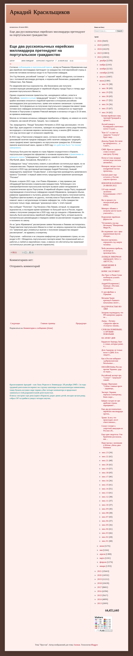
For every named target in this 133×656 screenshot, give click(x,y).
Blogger (94, 645)
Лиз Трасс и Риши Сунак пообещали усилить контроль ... (111, 277)
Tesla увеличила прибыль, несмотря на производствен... (112, 251)
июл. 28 (105, 96)
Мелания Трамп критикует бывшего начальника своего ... (110, 300)
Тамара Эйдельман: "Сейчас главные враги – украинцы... (111, 386)
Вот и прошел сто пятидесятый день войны (109, 202)
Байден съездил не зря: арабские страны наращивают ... (110, 403)
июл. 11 (105, 501)
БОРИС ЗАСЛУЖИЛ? (110, 271)
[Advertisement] (48, 356)
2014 (99, 599)
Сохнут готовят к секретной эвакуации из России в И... (112, 428)
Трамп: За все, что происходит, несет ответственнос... (109, 420)
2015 (99, 595)
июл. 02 (105, 537)
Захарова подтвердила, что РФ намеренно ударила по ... (112, 315)
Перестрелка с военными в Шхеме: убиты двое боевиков (111, 445)
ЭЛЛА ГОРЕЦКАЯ (27, 61)
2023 (99, 53)
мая (101, 550)
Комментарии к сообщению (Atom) (38, 328)
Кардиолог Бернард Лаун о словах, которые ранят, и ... (112, 344)
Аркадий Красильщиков (40, 12)
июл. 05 (105, 525)
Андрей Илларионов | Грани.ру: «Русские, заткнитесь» (110, 286)
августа (103, 77)
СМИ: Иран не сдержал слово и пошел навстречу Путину (111, 152)
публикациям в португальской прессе (35, 67)
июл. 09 (105, 509)
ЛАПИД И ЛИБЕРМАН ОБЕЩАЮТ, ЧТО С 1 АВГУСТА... (111, 259)
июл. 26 (105, 104)
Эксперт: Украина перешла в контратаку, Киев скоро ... (111, 394)
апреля (103, 554)
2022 (99, 57)
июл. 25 (105, 109)
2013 (99, 603)
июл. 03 (105, 533)
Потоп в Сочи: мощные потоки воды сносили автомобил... (111, 160)
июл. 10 (105, 505)
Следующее (15, 324)
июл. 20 (105, 465)
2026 (99, 41)
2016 (99, 591)
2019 (99, 579)
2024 (99, 49)
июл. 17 (105, 477)
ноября (103, 65)
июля (102, 81)
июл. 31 (105, 84)
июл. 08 (105, 513)
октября (103, 69)
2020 (99, 575)
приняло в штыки (28, 98)
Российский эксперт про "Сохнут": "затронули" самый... (111, 378)
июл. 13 (105, 493)
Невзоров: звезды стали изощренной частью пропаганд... (111, 168)
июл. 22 (105, 457)
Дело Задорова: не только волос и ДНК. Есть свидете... (111, 352)
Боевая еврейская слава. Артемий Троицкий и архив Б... (111, 118)
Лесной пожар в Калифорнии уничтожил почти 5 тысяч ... (112, 126)
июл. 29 (105, 92)
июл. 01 (105, 541)
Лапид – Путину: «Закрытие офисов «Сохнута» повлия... (110, 323)
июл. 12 (105, 497)
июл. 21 (105, 461)
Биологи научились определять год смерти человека (111, 242)
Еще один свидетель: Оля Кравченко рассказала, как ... (111, 437)
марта (102, 558)
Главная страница (48, 324)
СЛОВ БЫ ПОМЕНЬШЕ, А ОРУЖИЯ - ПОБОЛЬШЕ (111, 332)
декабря (103, 61)
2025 (99, 45)
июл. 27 (105, 100)
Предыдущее (81, 324)
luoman (77, 645)
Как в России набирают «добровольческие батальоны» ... (111, 361)
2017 (99, 587)
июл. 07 (105, 517)
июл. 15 (105, 485)
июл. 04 (105, 529)
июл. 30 (105, 88)
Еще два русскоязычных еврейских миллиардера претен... (112, 411)
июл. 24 (105, 113)
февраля (103, 562)
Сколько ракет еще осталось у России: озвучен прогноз (110, 177)
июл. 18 (105, 473)
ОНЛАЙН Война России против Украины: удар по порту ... (111, 369)
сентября (103, 73)
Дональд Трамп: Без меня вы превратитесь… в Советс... (111, 143)
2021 (99, 571)
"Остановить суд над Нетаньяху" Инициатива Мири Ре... (112, 225)
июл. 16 (105, 481)
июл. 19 (105, 469)
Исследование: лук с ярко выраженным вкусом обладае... (111, 234)
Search (119, 31)
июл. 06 (105, 521)
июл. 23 (105, 453)
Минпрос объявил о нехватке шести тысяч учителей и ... (111, 211)
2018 (99, 583)
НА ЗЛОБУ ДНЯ (108, 338)
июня (102, 546)
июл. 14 (105, 489)
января (103, 566)
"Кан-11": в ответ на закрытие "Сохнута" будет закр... (110, 135)
